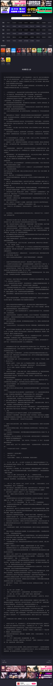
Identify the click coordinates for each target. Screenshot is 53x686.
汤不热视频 (26, 40)
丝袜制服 (38, 26)
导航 (3, 40)
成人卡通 (20, 29)
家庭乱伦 (14, 37)
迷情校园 (32, 37)
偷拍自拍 (14, 29)
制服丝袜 (32, 29)
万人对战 (20, 22)
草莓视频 (20, 40)
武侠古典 (26, 37)
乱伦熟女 (44, 29)
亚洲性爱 (8, 29)
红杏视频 (32, 40)
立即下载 (33, 683)
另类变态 (49, 29)
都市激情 (8, 37)
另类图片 (49, 33)
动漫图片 (26, 33)
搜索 (40, 18)
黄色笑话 (44, 37)
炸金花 (38, 22)
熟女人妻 (32, 26)
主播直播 (44, 26)
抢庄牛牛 (49, 22)
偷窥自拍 (8, 33)
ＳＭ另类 (49, 26)
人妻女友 (20, 37)
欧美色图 (20, 33)
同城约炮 (8, 40)
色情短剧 (38, 40)
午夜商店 (14, 40)
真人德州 (14, 22)
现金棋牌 (44, 22)
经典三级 (38, 29)
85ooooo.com (26, 16)
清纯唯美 (38, 33)
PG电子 (8, 22)
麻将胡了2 (32, 22)
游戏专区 (26, 22)
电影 (3, 30)
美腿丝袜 (32, 33)
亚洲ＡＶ (8, 26)
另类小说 (38, 37)
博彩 (3, 22)
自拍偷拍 (14, 26)
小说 (3, 37)
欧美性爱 (26, 29)
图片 (3, 33)
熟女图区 (44, 33)
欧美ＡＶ (20, 26)
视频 (3, 26)
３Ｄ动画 (26, 26)
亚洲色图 (14, 33)
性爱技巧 (49, 37)
